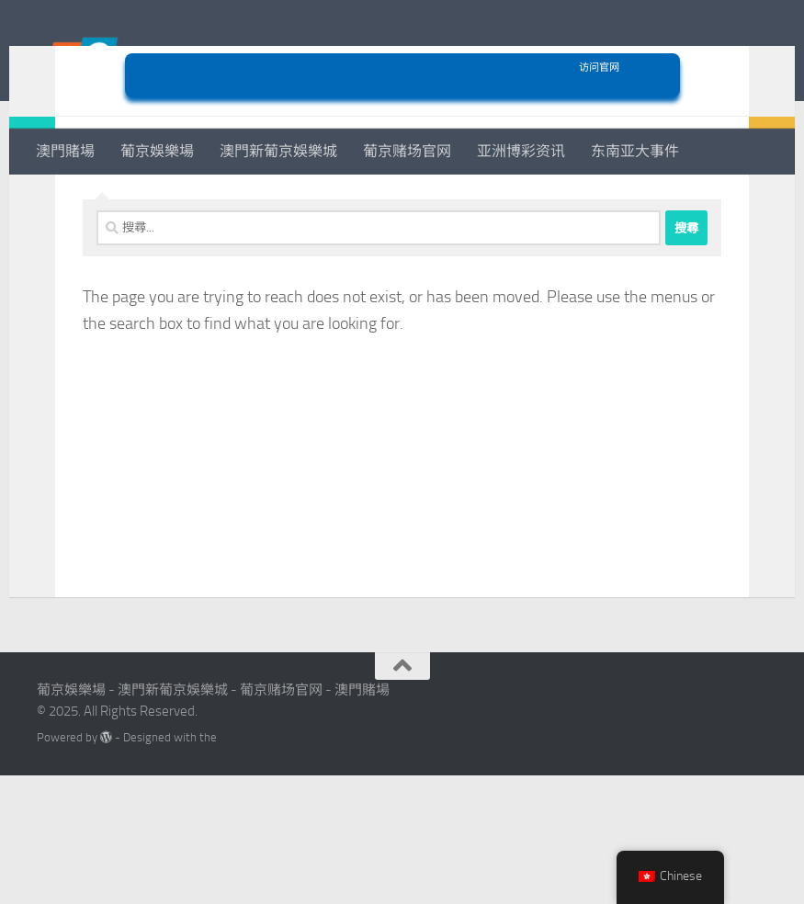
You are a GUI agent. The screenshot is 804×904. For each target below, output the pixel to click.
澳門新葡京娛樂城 (278, 151)
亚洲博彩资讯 (521, 151)
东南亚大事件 (635, 151)
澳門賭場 (65, 151)
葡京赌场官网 (407, 151)
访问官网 (402, 196)
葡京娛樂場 (157, 151)
